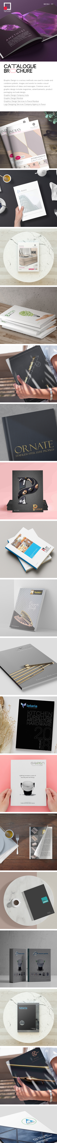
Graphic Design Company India (16, 95)
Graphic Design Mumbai (13, 98)
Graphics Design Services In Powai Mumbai (21, 101)
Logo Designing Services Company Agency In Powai (25, 104)
